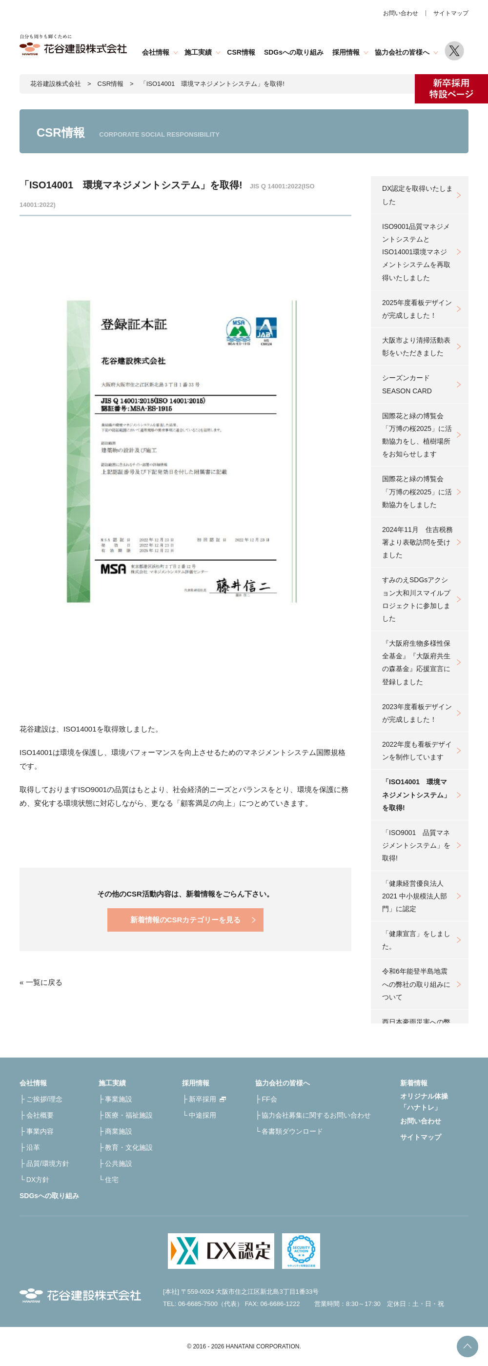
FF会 (269, 1099)
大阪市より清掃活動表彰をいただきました (416, 346)
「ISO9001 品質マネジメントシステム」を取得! (416, 845)
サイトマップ (450, 13)
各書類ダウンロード (292, 1131)
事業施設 (118, 1099)
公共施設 (118, 1163)
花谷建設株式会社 (55, 83)
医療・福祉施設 (129, 1115)
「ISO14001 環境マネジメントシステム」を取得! (416, 794)
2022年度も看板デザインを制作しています (417, 750)
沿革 (33, 1147)
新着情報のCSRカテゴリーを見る (185, 920)
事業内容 (40, 1131)
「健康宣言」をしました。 (416, 940)
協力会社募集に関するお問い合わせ (316, 1115)
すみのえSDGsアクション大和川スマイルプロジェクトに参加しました (416, 599)
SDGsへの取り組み (294, 52)
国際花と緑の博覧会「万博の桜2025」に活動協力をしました (417, 491)
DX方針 (37, 1179)
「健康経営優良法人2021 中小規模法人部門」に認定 (414, 896)
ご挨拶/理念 (44, 1099)
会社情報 (155, 52)
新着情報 (413, 1083)
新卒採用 (202, 1099)
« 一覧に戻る (41, 982)
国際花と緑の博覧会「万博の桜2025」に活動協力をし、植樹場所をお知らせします (417, 435)
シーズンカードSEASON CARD (407, 384)
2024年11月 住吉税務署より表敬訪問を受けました (417, 542)
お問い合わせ (400, 13)
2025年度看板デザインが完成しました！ (417, 309)
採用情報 (346, 52)
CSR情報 (241, 52)
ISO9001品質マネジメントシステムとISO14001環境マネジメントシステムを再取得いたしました (416, 252)
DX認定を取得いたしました (417, 194)
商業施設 (118, 1131)
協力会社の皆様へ (402, 52)
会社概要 (40, 1115)
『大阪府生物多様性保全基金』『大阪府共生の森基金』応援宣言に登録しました (416, 662)
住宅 (112, 1179)
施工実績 (198, 52)
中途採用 (202, 1115)
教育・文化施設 (129, 1147)
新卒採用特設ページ (451, 88)
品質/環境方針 (47, 1163)
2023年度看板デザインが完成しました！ (417, 713)
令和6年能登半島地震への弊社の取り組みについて (416, 983)
